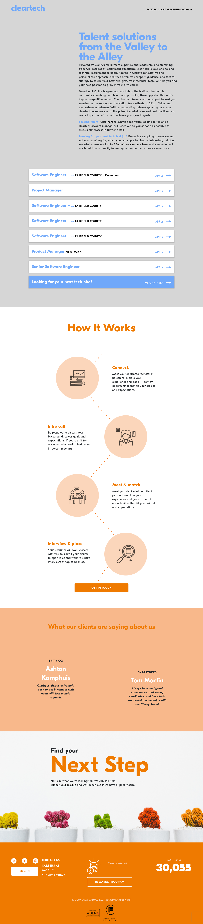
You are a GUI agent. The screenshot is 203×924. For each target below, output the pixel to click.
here (110, 122)
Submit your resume (63, 785)
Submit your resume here (132, 144)
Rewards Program (109, 882)
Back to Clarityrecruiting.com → (169, 9)
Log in (25, 871)
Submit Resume (53, 875)
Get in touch (102, 587)
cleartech (28, 8)
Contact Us (51, 860)
